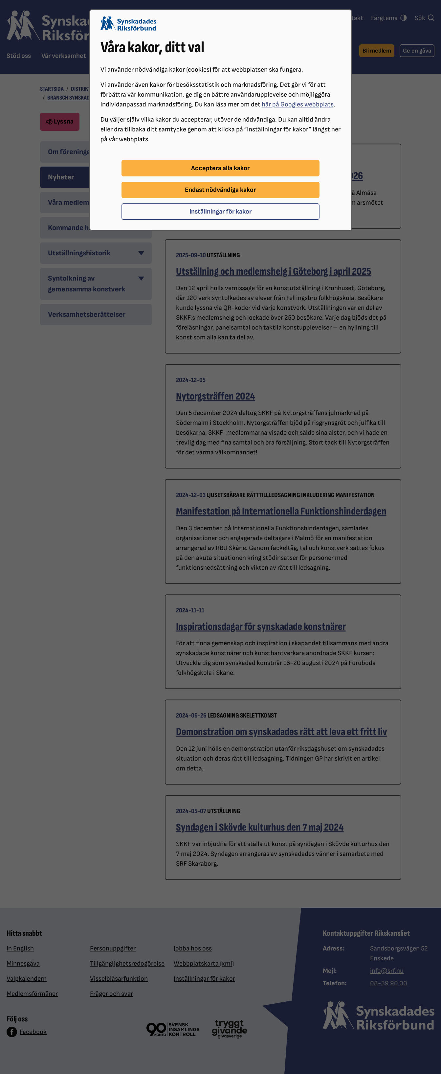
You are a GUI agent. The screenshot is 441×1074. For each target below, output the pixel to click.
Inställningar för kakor (220, 212)
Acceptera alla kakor (220, 168)
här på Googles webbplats (298, 104)
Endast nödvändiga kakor (220, 190)
